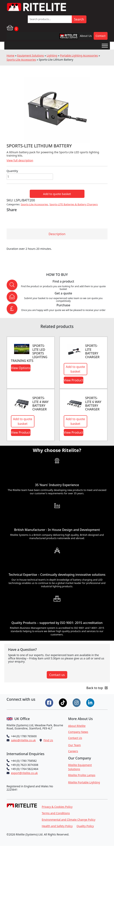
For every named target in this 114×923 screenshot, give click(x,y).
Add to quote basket (57, 194)
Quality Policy (85, 826)
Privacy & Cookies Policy (57, 807)
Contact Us (75, 738)
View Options (21, 368)
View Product (73, 380)
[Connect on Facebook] (50, 702)
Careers (73, 751)
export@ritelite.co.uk (24, 773)
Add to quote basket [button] (75, 369)
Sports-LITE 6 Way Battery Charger (93, 403)
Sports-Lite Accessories (21, 59)
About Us (86, 36)
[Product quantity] (30, 177)
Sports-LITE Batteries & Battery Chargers (73, 204)
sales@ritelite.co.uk (23, 740)
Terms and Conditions (56, 813)
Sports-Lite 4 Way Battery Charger (40, 403)
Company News (78, 732)
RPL (63, 37)
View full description (20, 160)
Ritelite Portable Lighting (84, 782)
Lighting (52, 55)
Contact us (57, 675)
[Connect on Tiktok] (63, 702)
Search (79, 19)
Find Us (48, 740)
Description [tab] (56, 234)
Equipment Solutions (30, 55)
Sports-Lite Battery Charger (92, 351)
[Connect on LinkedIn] (91, 702)
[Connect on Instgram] (77, 702)
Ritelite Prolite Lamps (81, 775)
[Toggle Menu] (105, 45)
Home (10, 55)
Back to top (97, 688)
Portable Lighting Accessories (79, 55)
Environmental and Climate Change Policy (68, 819)
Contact (101, 36)
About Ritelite (77, 726)
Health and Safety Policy (57, 826)
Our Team (74, 745)
